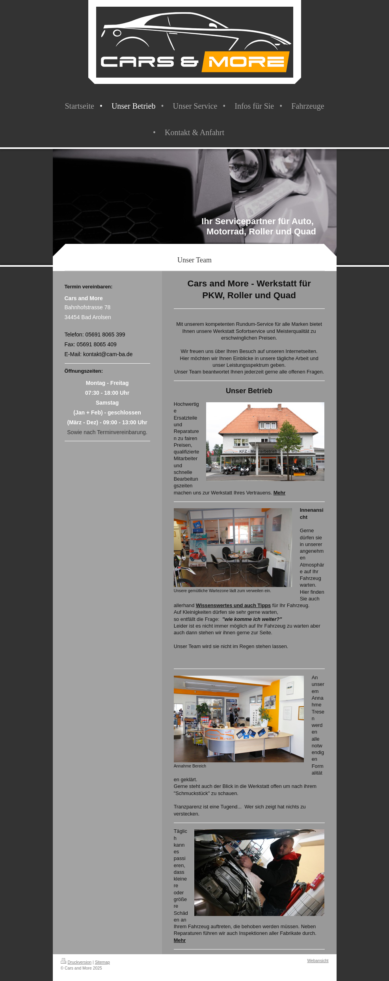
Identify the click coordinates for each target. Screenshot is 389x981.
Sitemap (102, 962)
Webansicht (317, 961)
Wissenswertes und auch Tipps (233, 605)
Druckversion (76, 962)
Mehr (280, 493)
